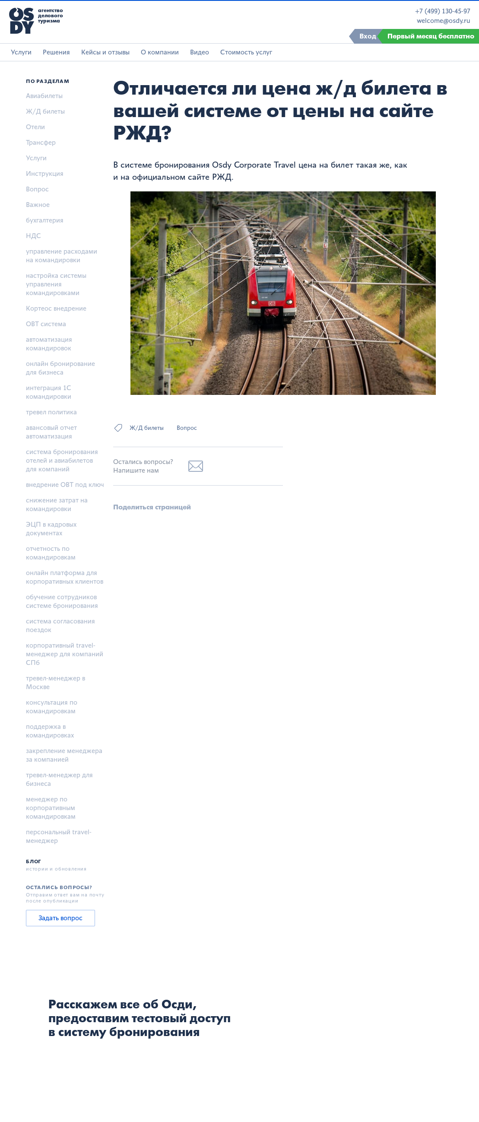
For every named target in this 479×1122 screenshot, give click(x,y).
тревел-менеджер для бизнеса (59, 779)
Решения (56, 52)
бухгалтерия (44, 220)
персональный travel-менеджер (59, 836)
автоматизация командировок (49, 344)
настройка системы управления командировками (56, 284)
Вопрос (37, 189)
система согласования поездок (60, 625)
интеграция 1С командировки (48, 392)
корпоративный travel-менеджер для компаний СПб (64, 654)
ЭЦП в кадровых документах (51, 528)
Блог (33, 861)
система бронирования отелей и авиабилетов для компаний (62, 460)
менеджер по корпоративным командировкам (51, 808)
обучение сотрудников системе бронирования (62, 601)
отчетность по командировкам (51, 553)
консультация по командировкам (51, 706)
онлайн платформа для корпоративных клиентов (64, 577)
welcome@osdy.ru (443, 20)
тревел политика (51, 411)
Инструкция (44, 173)
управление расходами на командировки (61, 255)
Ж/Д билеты (45, 111)
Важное (38, 204)
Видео (199, 52)
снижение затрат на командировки (57, 504)
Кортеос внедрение (56, 308)
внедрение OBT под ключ (65, 484)
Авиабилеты (44, 95)
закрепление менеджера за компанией (64, 755)
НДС (33, 235)
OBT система (46, 323)
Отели (35, 126)
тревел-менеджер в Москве (55, 682)
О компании (160, 52)
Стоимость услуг (246, 52)
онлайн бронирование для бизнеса (60, 368)
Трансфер (41, 142)
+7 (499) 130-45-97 (442, 11)
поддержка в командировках (50, 731)
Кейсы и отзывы (105, 52)
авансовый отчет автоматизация (51, 432)
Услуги (21, 52)
